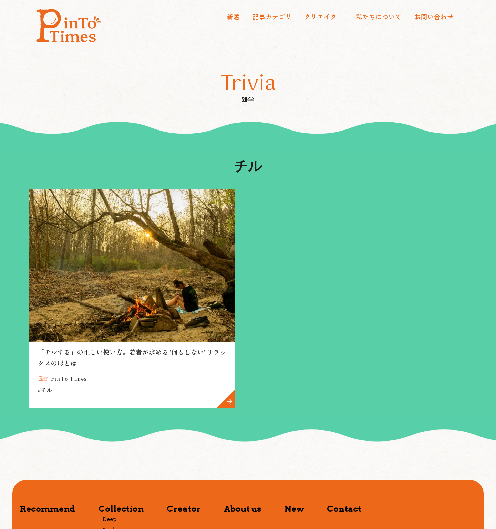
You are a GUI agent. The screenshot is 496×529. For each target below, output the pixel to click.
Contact (344, 457)
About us (242, 457)
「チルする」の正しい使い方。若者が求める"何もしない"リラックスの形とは (96, 311)
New (294, 457)
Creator (184, 457)
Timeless (115, 488)
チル (45, 338)
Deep (109, 467)
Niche (111, 478)
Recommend (47, 457)
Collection (121, 457)
